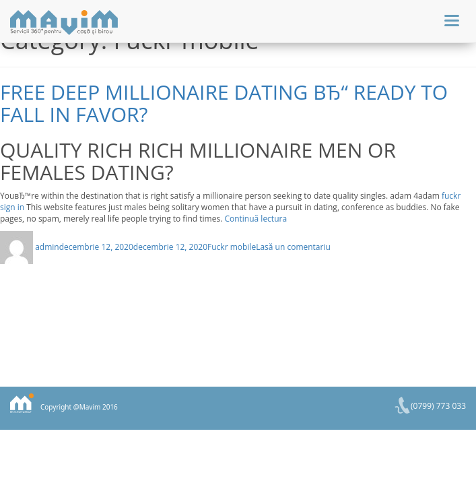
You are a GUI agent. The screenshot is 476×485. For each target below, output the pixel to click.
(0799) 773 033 (438, 406)
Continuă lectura (255, 218)
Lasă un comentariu (293, 247)
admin (47, 247)
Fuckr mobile (231, 247)
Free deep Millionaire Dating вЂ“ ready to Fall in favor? (224, 103)
